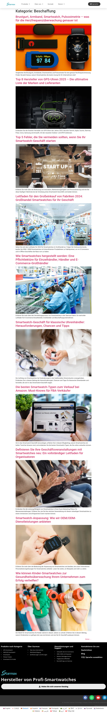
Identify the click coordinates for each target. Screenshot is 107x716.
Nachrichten (86, 650)
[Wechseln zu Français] (44, 708)
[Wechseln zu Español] (34, 708)
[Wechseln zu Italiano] (36, 711)
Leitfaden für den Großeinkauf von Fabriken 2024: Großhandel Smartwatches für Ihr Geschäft (49, 198)
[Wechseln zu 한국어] (79, 708)
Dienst (61, 4)
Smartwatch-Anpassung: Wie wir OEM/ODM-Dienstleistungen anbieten (46, 519)
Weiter (88, 639)
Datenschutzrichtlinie (100, 706)
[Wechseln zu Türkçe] (53, 711)
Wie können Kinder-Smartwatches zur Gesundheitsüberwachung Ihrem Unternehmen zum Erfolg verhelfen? (50, 576)
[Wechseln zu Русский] (88, 708)
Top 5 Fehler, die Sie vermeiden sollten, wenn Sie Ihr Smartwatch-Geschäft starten (51, 139)
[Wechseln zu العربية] (64, 708)
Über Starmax (34, 646)
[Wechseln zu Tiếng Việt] (69, 711)
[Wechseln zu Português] (54, 708)
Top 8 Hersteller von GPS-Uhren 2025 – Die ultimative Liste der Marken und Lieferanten (52, 81)
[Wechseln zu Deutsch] (24, 708)
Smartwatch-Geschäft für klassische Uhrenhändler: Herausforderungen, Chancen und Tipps (50, 324)
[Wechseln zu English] (6, 708)
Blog (83, 653)
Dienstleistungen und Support (63, 647)
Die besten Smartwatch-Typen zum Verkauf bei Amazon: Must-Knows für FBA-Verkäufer (47, 388)
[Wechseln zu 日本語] (15, 708)
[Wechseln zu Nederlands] (99, 708)
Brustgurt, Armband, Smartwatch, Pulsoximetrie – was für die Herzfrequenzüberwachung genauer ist (52, 18)
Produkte (25, 4)
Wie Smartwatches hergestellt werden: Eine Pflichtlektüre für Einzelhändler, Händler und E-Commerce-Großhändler (47, 259)
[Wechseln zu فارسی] (45, 711)
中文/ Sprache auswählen (91, 657)
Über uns (39, 4)
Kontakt (50, 4)
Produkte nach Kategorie (11, 646)
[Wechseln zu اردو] (61, 711)
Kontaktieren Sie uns (90, 646)
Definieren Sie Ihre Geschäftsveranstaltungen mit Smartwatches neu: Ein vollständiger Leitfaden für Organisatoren (49, 453)
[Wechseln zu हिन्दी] (71, 708)
